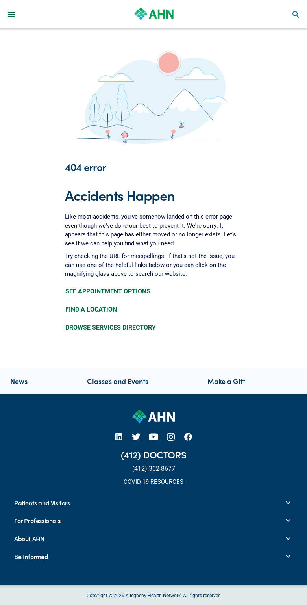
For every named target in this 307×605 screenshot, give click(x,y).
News (19, 381)
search (296, 14)
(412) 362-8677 (153, 468)
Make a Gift (226, 381)
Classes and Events (117, 381)
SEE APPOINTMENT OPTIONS (107, 291)
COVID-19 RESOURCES (153, 481)
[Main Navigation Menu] (11, 14)
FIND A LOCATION (91, 309)
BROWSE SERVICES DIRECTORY (110, 327)
